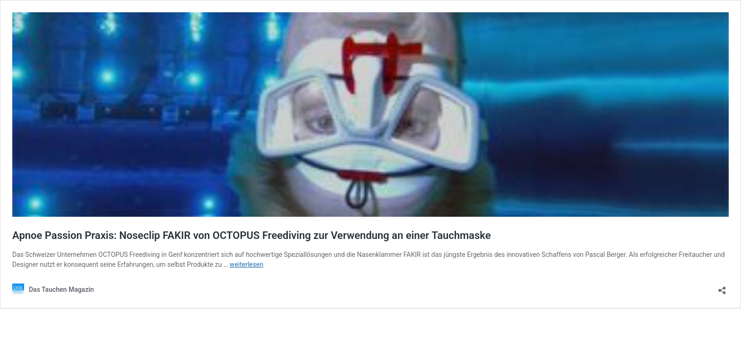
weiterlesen (246, 264)
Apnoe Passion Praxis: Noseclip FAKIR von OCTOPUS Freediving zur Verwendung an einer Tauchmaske (251, 235)
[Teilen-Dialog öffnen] (722, 287)
